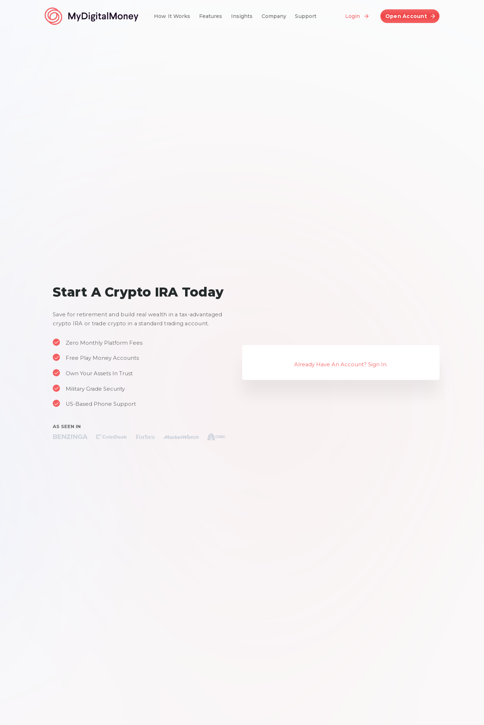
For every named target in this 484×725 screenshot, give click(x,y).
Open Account (406, 16)
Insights (242, 16)
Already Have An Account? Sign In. (340, 364)
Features (210, 16)
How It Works (172, 16)
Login (352, 16)
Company (274, 16)
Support (305, 16)
